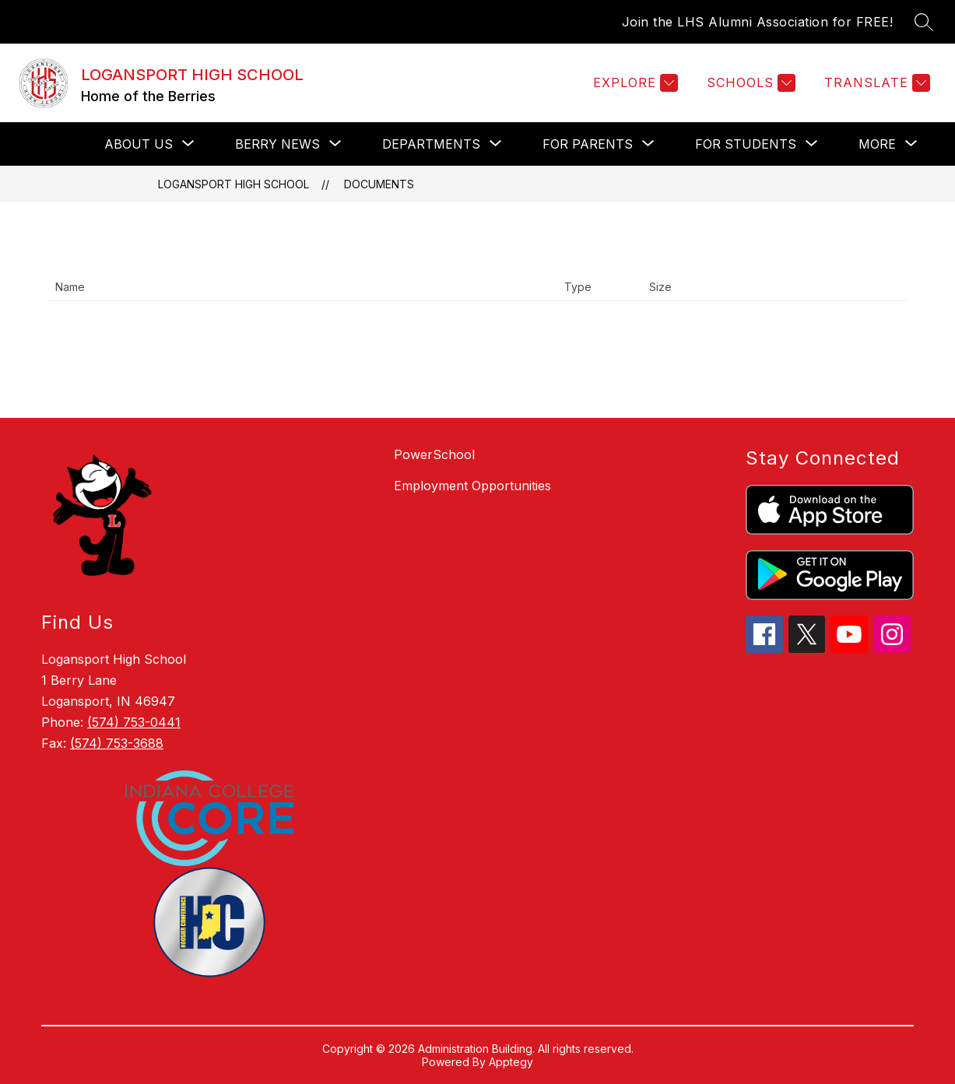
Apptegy (511, 1061)
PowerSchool (434, 454)
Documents (379, 184)
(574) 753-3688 (116, 743)
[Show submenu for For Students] (745, 144)
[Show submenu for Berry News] (277, 144)
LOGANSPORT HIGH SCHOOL (233, 184)
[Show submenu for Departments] (431, 144)
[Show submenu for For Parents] (587, 144)
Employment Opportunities (472, 485)
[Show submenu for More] (877, 144)
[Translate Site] (875, 83)
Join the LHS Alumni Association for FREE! (758, 22)
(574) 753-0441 (134, 722)
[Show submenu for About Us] (138, 144)
